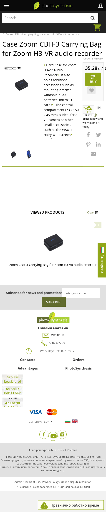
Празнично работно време (74, 505)
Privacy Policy (50, 482)
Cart (98, 25)
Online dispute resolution (76, 482)
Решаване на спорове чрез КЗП (38, 486)
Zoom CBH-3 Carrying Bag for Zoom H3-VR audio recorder (53, 265)
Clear (90, 212)
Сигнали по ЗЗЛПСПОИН (75, 486)
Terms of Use (32, 482)
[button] (89, 137)
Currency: (35, 422)
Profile (100, 5)
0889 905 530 (53, 343)
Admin (18, 482)
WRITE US (53, 335)
